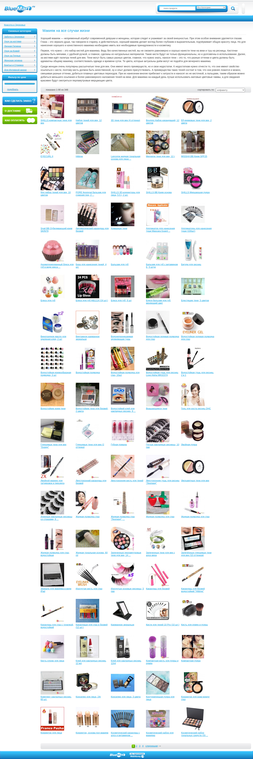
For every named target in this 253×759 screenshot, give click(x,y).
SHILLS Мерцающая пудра (195, 192)
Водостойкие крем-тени (53, 408)
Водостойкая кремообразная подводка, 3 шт (56, 373)
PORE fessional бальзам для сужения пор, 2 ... (91, 193)
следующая (151, 746)
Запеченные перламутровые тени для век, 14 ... (126, 554)
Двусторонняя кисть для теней (127, 480)
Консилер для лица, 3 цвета (126, 696)
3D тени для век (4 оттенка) (125, 120)
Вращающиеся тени (156, 408)
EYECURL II (47, 156)
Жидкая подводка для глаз (160, 516)
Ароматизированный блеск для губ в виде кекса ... (57, 265)
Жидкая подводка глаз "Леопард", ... (123, 518)
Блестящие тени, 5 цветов (195, 300)
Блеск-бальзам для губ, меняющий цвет (158, 301)
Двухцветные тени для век (195, 480)
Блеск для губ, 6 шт (121, 300)
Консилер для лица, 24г (88, 696)
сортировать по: (206, 89)
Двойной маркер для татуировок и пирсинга (52, 482)
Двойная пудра (189, 444)
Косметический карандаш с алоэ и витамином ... (125, 734)
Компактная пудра (190, 660)
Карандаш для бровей (158, 588)
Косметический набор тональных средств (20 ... (194, 734)
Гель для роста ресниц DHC (196, 408)
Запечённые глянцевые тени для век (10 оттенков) (196, 554)
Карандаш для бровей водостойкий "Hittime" (193, 590)
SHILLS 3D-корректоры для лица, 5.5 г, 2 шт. (125, 193)
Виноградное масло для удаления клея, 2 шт (53, 337)
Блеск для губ (48, 300)
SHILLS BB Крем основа (159, 192)
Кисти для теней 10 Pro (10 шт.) (162, 624)
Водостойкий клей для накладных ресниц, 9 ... (123, 409)
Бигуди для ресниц (191, 264)
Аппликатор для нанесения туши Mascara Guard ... (160, 229)
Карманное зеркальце (122, 624)
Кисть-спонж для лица (52, 660)
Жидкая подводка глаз (87, 516)
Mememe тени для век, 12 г (160, 156)
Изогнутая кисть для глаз (89, 588)
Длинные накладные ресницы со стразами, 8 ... (56, 518)
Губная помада (119, 444)
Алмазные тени (119, 228)
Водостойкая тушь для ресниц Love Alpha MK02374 (162, 373)
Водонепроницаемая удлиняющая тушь (122, 337)
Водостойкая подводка (88, 372)
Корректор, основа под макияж (92, 732)
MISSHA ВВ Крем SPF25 (194, 156)
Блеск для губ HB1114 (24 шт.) (92, 300)
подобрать (12, 89)
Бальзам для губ (120, 264)
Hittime (79, 156)
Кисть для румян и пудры (194, 624)
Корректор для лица (51, 732)
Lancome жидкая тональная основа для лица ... (125, 157)
